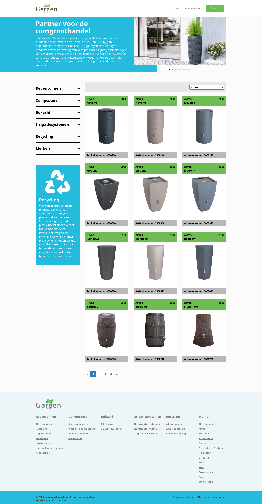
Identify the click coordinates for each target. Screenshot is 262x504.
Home (176, 8)
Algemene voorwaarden (212, 497)
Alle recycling (174, 424)
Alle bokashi (108, 424)
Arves (202, 428)
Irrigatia (204, 457)
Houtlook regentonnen (49, 448)
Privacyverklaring (183, 497)
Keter (202, 462)
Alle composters (78, 424)
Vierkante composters (81, 428)
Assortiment (193, 8)
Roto (201, 477)
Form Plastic (206, 438)
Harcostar (205, 452)
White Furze (206, 481)
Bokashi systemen (111, 428)
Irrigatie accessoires (146, 433)
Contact (215, 8)
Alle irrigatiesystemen (147, 424)
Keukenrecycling (176, 433)
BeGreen (204, 433)
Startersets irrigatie (146, 428)
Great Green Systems (211, 448)
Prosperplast (206, 472)
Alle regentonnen (46, 424)
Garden (203, 443)
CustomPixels (60, 500)
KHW (201, 467)
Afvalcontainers (175, 428)
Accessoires (43, 452)
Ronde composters (79, 433)
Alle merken (206, 424)
